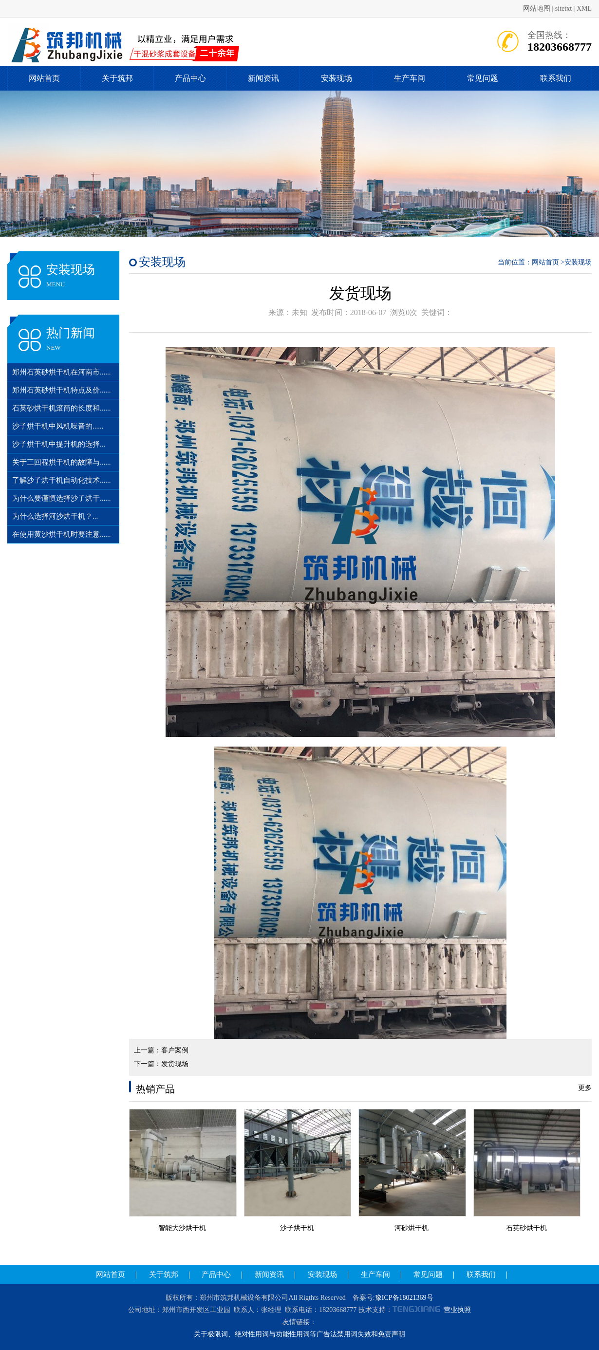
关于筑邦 (117, 78)
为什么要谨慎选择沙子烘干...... (61, 498)
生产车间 (409, 78)
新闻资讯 (263, 78)
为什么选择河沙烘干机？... (55, 516)
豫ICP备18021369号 (404, 1297)
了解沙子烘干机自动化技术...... (61, 480)
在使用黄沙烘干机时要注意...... (61, 534)
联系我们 (555, 78)
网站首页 (44, 78)
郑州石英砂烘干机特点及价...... (61, 390)
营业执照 (457, 1309)
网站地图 (536, 8)
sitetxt (563, 8)
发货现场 (174, 1064)
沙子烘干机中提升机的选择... (58, 444)
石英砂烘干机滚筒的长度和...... (61, 408)
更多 (585, 1087)
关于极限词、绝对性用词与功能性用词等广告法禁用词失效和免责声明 (299, 1334)
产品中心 (190, 78)
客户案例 (174, 1050)
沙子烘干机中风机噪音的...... (58, 426)
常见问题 (482, 78)
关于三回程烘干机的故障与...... (61, 462)
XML (584, 8)
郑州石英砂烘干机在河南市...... (61, 372)
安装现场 (336, 78)
